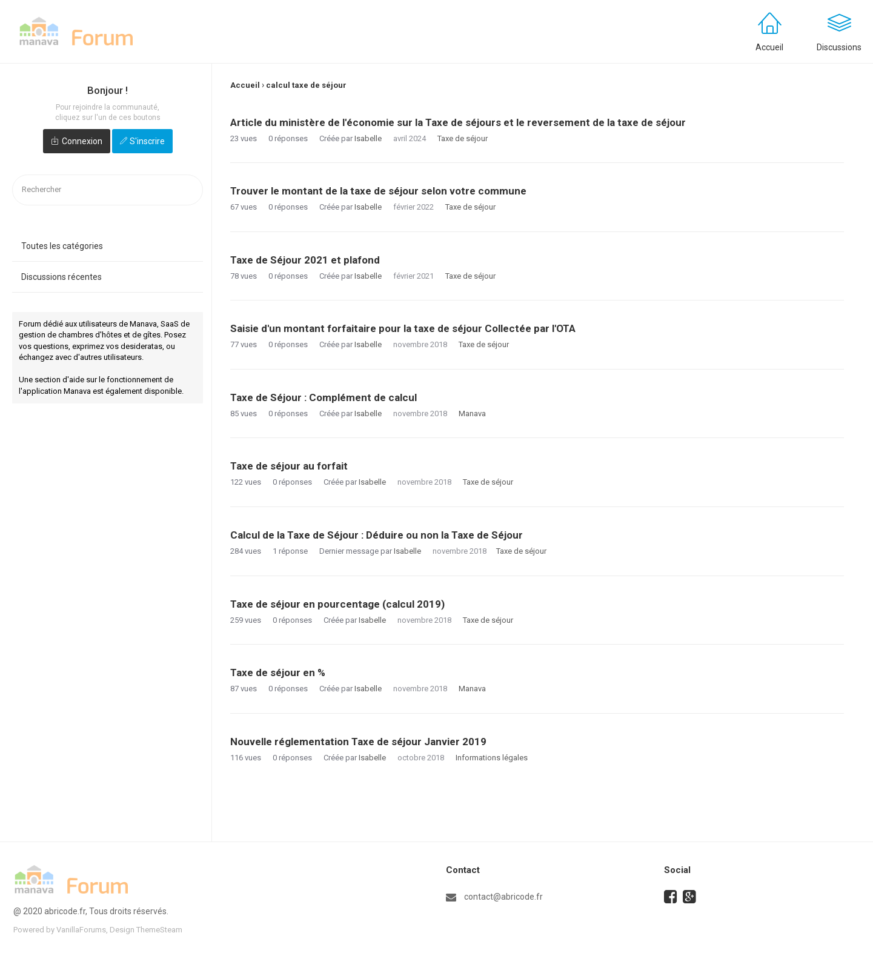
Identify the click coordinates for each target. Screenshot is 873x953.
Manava (472, 413)
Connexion (82, 141)
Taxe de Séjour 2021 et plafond (305, 260)
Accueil (769, 47)
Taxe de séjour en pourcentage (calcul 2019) (337, 604)
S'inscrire (147, 141)
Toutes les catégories (62, 246)
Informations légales (492, 757)
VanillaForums (81, 929)
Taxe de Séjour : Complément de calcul (323, 397)
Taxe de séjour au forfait (289, 466)
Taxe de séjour (462, 138)
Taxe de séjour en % (277, 672)
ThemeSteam (159, 929)
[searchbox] (107, 189)
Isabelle (368, 138)
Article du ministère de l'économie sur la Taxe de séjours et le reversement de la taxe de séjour (458, 122)
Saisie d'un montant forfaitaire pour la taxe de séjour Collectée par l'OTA (403, 328)
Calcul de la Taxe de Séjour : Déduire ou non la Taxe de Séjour (376, 535)
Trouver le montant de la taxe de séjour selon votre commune (378, 191)
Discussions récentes (61, 277)
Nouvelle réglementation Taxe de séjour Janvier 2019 (358, 742)
